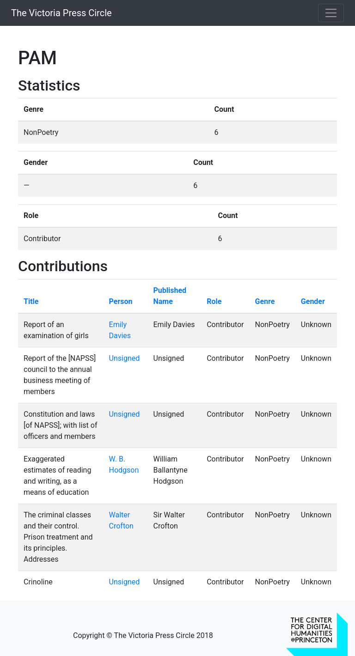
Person (121, 301)
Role (214, 301)
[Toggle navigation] (331, 13)
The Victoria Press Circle (61, 12)
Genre (265, 301)
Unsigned (124, 358)
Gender (313, 301)
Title (31, 301)
